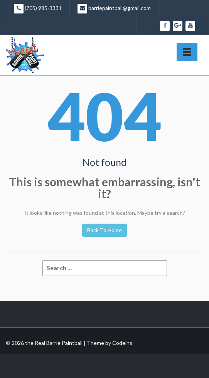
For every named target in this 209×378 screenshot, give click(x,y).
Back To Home (104, 230)
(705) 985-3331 (38, 8)
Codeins (122, 343)
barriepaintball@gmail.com (114, 8)
